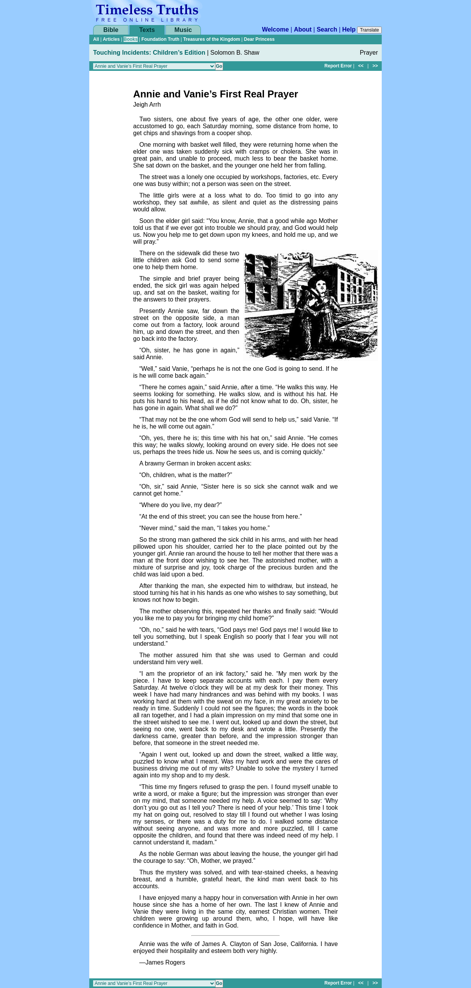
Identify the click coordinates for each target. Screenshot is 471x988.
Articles (111, 39)
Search (327, 29)
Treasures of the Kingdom (211, 39)
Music (183, 30)
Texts (147, 30)
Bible (110, 30)
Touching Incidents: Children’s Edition (149, 52)
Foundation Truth (160, 39)
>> (375, 66)
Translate (369, 30)
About (303, 29)
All (96, 39)
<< (361, 66)
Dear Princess (259, 39)
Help (349, 29)
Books (131, 39)
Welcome (275, 29)
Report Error (338, 66)
